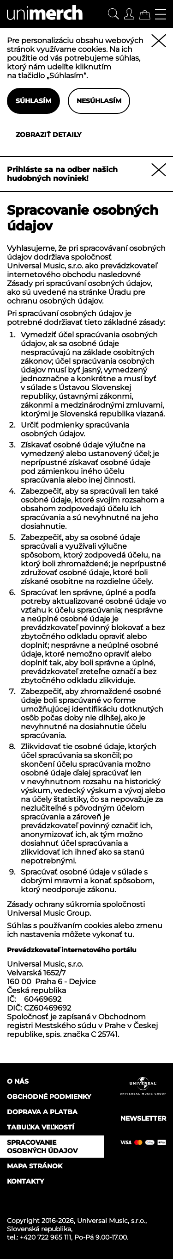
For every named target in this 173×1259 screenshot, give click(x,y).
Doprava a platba (42, 1112)
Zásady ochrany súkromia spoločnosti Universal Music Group (76, 909)
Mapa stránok (34, 1166)
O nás (18, 1081)
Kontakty (25, 1181)
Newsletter (143, 1118)
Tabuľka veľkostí (40, 1127)
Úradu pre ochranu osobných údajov (76, 296)
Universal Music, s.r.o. (111, 1220)
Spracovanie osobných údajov (42, 1146)
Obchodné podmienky (49, 1096)
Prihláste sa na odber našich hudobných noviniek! (62, 174)
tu (128, 934)
